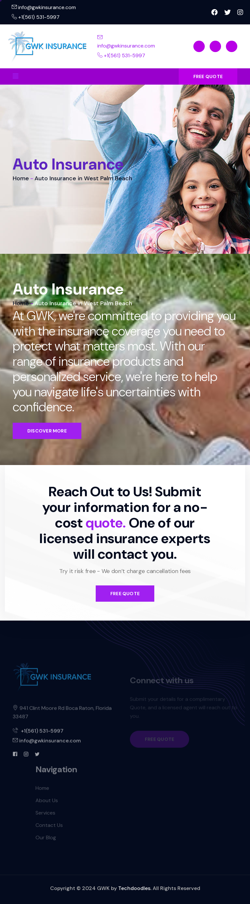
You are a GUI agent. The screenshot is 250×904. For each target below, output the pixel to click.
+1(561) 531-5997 (36, 17)
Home (21, 178)
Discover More (47, 431)
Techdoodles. (134, 888)
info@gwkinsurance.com (44, 7)
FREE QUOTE (208, 76)
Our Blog (45, 840)
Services (45, 815)
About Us (46, 803)
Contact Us (49, 827)
